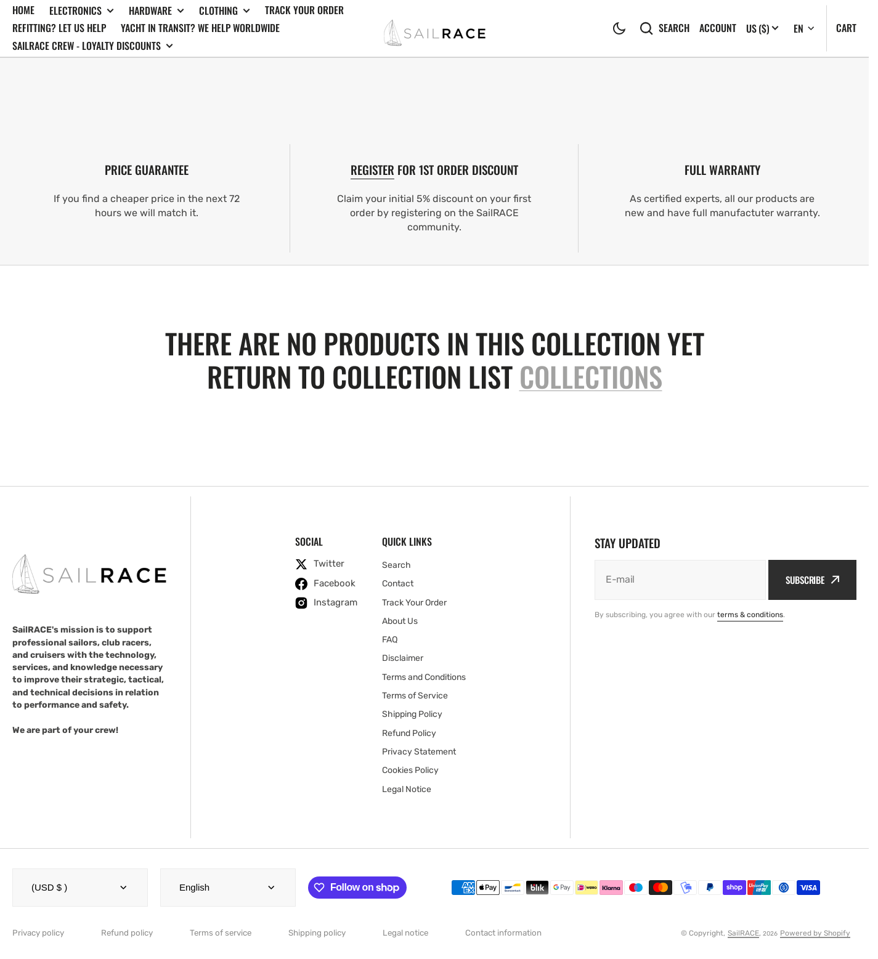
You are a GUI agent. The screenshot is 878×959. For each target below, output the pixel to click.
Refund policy (127, 932)
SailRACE (743, 933)
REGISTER (372, 170)
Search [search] (664, 28)
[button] (619, 28)
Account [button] (717, 28)
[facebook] (326, 584)
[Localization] (762, 28)
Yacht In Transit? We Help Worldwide (200, 27)
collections (590, 377)
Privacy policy (38, 932)
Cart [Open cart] (846, 27)
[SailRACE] (435, 28)
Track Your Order (304, 9)
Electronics (81, 11)
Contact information (503, 932)
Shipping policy (317, 932)
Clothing (224, 11)
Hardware (156, 11)
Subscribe (812, 579)
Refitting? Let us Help (59, 27)
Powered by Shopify (815, 933)
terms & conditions (750, 614)
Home (23, 9)
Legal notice (405, 932)
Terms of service (220, 932)
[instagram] (326, 603)
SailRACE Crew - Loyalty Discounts (92, 46)
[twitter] (326, 564)
